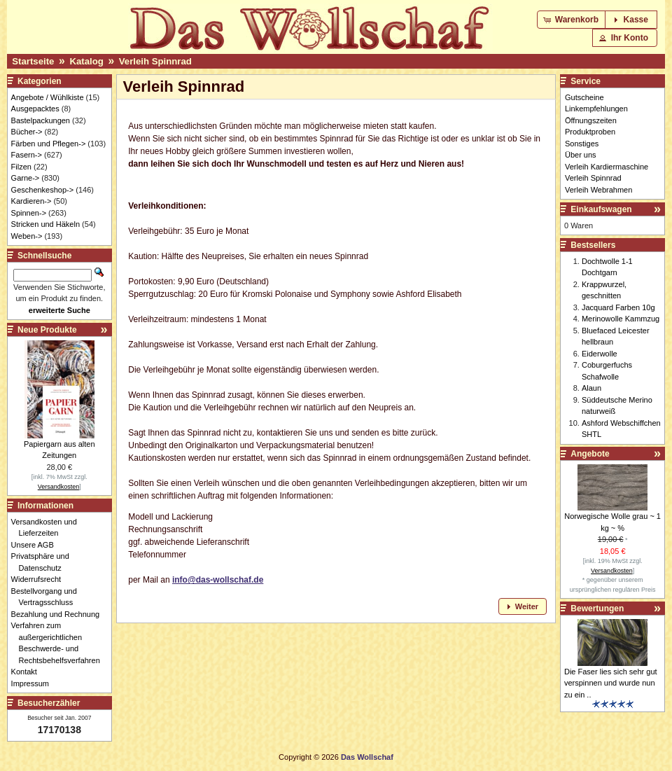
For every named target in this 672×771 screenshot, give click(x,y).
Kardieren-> (31, 201)
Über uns (580, 155)
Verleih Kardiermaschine (606, 166)
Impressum (34, 683)
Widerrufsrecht (40, 579)
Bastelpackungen (40, 120)
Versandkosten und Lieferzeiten (48, 528)
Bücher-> (27, 131)
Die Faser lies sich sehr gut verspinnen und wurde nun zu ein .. (610, 683)
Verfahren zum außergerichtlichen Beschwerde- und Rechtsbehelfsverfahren (59, 643)
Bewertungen (597, 608)
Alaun (591, 388)
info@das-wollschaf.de (217, 580)
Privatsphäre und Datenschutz (44, 562)
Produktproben (590, 131)
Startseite (33, 61)
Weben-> (27, 236)
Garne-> (25, 178)
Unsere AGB (36, 545)
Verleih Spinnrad (155, 61)
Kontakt (28, 671)
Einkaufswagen (600, 209)
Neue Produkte (47, 330)
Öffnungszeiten (591, 120)
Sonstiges (581, 143)
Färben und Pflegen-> (48, 143)
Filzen (21, 166)
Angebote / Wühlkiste (47, 97)
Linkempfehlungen (596, 108)
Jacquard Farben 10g (618, 307)
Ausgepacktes (35, 108)
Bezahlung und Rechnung (59, 614)
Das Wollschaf (367, 757)
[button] (572, 20)
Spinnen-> (28, 213)
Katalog (86, 61)
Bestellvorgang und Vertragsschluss (48, 597)
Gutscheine (584, 97)
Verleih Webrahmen (598, 190)
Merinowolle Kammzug (620, 318)
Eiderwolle (599, 353)
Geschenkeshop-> (42, 190)
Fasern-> (26, 155)
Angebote (589, 454)
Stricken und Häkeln (45, 224)
